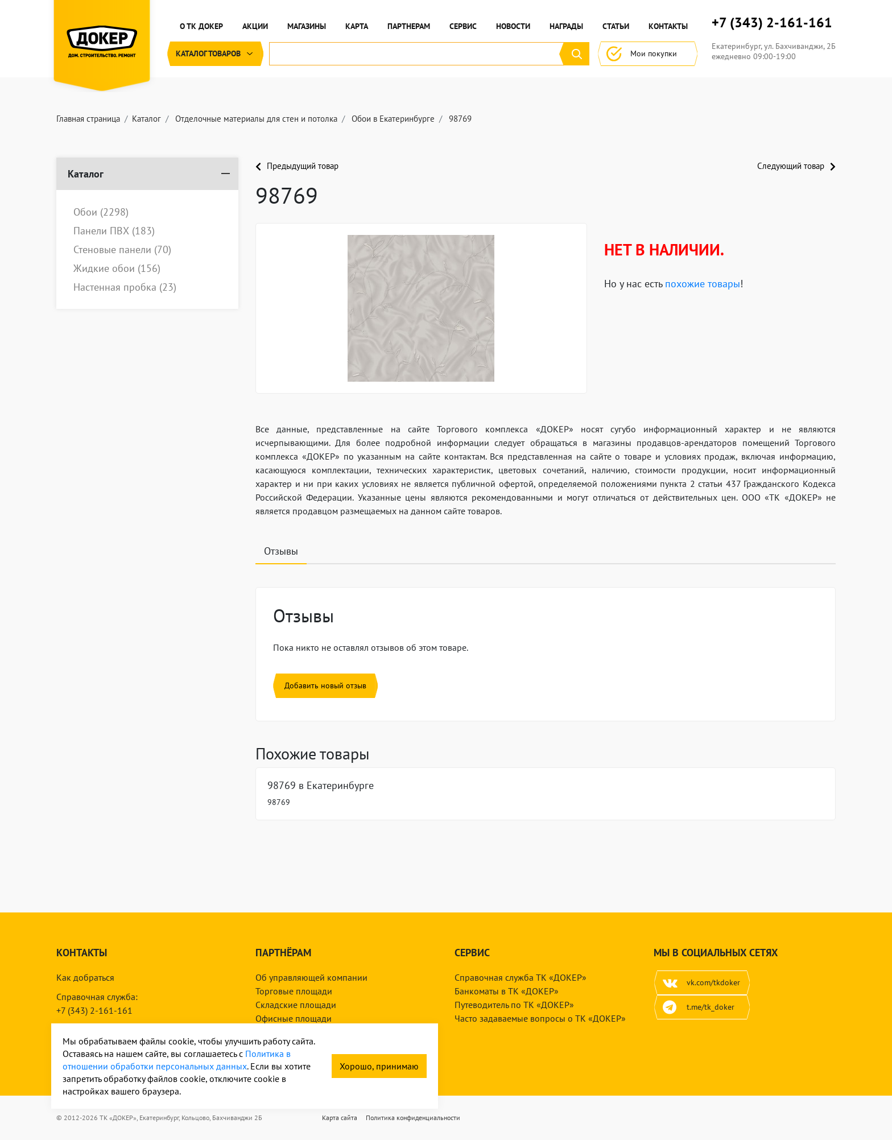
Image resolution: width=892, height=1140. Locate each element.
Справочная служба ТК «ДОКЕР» (521, 977)
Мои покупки (648, 53)
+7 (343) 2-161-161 (772, 23)
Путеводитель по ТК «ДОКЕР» (514, 1004)
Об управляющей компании (311, 977)
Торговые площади (293, 991)
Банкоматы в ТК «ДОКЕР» (507, 991)
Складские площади (295, 1004)
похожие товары (702, 283)
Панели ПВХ (114, 231)
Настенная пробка (124, 287)
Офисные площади (293, 1018)
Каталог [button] (215, 53)
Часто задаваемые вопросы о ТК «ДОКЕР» (540, 1018)
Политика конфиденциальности (413, 1117)
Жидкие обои (116, 268)
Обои (101, 212)
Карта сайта (339, 1117)
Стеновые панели (122, 249)
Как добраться (85, 977)
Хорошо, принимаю (379, 1066)
